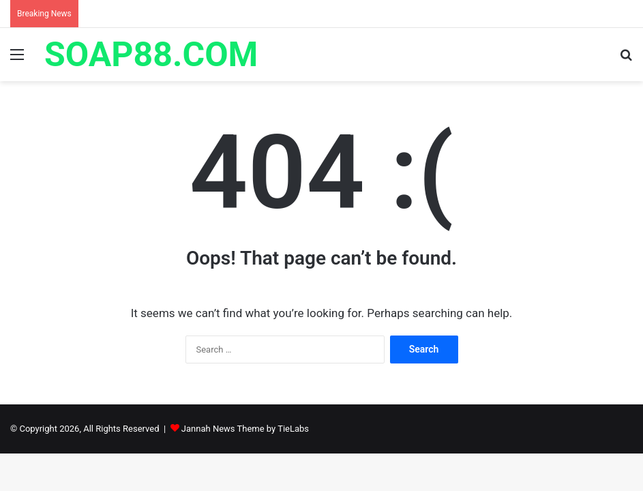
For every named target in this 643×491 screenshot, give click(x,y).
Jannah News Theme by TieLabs (245, 428)
